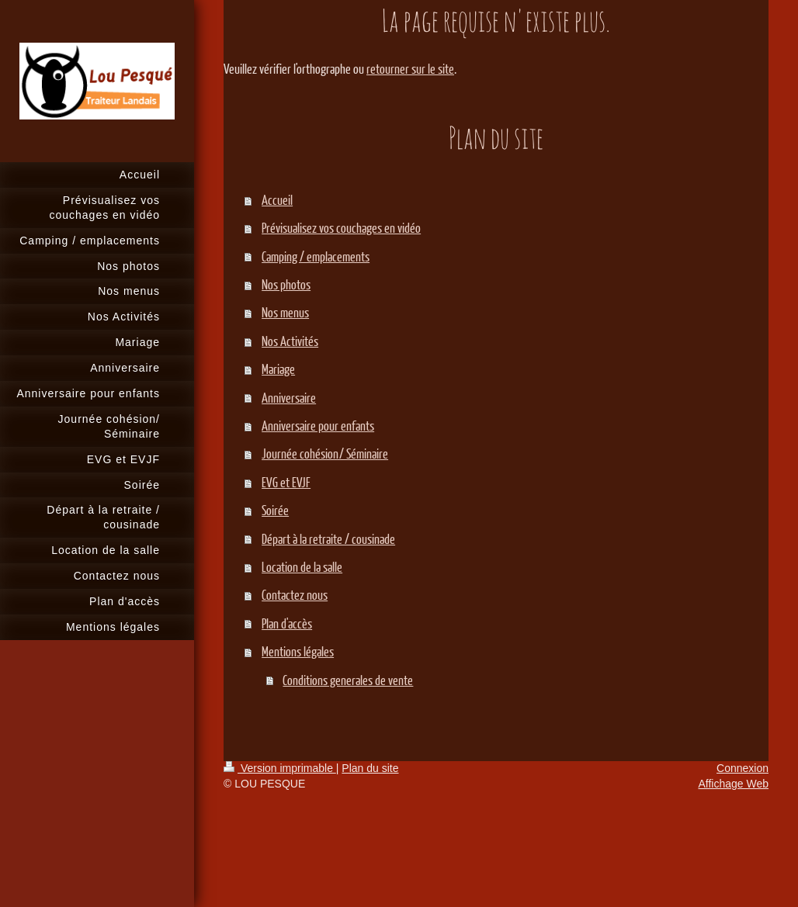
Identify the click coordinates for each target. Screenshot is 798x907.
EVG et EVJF (286, 482)
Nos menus (285, 312)
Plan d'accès (287, 623)
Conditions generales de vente (348, 680)
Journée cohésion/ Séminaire (325, 453)
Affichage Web (733, 783)
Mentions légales (298, 651)
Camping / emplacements (316, 256)
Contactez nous (295, 595)
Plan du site (370, 768)
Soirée (275, 510)
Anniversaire (289, 397)
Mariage (278, 369)
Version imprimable (280, 768)
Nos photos (286, 284)
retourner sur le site (410, 69)
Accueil (277, 200)
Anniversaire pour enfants (318, 425)
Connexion (742, 768)
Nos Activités (290, 341)
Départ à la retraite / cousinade (328, 539)
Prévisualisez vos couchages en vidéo (341, 228)
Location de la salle (302, 567)
